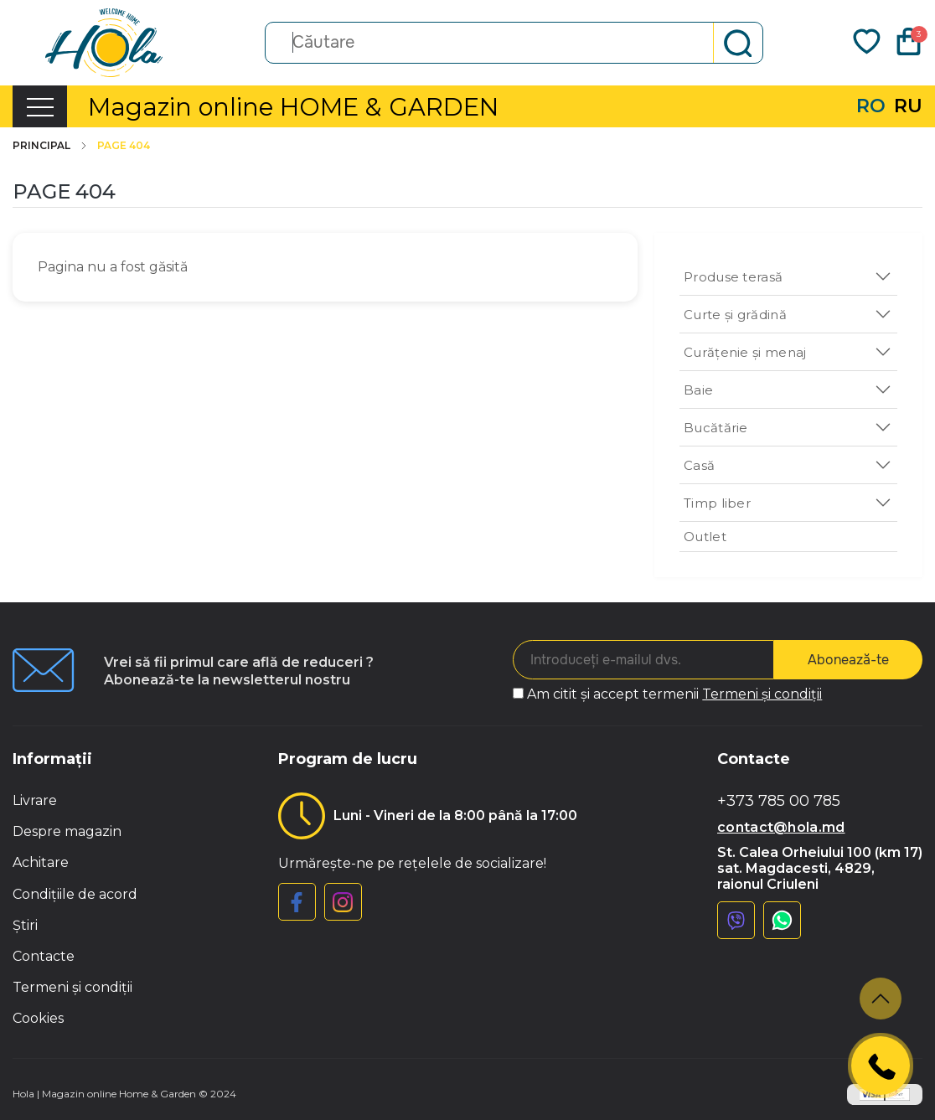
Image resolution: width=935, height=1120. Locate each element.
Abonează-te (848, 659)
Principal (51, 146)
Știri (25, 925)
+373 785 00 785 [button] (778, 801)
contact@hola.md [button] (781, 827)
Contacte (44, 956)
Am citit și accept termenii (674, 694)
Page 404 (123, 146)
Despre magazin (67, 831)
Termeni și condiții (762, 694)
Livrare (35, 800)
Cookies (38, 1018)
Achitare (41, 862)
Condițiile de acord (75, 894)
